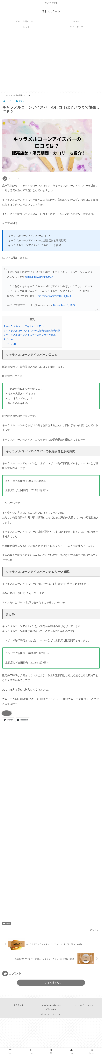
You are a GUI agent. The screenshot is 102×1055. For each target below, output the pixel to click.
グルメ (6, 923)
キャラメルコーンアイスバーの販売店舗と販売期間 (32, 330)
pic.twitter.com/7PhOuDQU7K (54, 296)
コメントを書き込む (51, 982)
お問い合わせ (51, 1009)
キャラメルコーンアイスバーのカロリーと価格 (30, 335)
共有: (12, 343)
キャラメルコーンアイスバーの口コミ (25, 326)
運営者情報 (18, 1005)
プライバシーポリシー (51, 1005)
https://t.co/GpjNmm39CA (39, 276)
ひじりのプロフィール (83, 1005)
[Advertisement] (29, 62)
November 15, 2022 (64, 305)
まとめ (8, 339)
